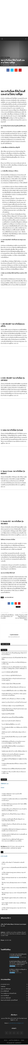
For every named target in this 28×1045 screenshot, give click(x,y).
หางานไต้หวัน (12, 972)
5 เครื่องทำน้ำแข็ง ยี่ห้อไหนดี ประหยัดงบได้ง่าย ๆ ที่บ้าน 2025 (7, 616)
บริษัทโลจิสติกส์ (12, 966)
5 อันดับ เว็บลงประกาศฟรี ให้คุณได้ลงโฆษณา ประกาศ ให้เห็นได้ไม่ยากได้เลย (21, 617)
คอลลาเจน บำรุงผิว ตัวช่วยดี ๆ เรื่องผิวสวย (11, 720)
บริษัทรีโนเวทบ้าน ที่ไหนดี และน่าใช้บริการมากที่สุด (13, 698)
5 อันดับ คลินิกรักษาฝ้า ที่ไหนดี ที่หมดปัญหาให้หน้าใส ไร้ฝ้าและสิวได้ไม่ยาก (14, 653)
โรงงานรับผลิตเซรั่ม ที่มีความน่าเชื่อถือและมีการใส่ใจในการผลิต (14, 728)
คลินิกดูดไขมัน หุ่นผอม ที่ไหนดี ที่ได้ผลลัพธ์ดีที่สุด (12, 717)
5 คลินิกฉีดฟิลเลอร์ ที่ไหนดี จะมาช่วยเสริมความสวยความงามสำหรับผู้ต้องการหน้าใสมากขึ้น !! (13, 742)
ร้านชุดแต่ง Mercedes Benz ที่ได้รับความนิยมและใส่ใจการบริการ (14, 764)
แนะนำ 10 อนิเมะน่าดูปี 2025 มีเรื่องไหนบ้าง (12, 675)
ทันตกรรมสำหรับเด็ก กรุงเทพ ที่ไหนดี (9, 1000)
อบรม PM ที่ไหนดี (5, 995)
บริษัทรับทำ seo (5, 783)
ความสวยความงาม (5, 984)
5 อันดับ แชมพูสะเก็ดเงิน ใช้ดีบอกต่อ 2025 (11, 683)
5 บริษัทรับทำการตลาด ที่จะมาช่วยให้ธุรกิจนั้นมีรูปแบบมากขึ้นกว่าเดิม (14, 663)
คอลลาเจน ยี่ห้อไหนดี (5, 989)
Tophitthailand (5, 64)
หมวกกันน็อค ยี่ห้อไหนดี (5, 57)
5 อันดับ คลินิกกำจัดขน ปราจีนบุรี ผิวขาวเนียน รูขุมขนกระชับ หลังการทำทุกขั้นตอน (14, 694)
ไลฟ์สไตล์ (3, 986)
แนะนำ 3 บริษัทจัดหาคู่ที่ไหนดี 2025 (10, 672)
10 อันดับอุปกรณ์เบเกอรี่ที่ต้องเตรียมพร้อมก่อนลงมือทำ (14, 768)
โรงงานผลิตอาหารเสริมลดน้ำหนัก (8, 993)
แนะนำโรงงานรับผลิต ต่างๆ (14, 1040)
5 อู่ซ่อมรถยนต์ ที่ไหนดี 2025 (8, 713)
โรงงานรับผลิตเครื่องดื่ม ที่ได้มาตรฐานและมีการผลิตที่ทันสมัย (14, 737)
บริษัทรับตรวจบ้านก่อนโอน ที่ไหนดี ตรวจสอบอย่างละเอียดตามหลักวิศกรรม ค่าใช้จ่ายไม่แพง (13, 755)
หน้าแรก (5, 1040)
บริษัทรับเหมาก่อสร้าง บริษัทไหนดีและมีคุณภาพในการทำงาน (14, 732)
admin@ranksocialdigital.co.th (16, 1023)
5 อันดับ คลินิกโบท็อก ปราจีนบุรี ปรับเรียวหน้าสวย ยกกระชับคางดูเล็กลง (14, 679)
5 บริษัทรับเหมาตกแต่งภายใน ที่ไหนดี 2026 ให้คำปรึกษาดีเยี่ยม (14, 658)
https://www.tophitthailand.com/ (14, 636)
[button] (26, 39)
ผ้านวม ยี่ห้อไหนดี (5, 991)
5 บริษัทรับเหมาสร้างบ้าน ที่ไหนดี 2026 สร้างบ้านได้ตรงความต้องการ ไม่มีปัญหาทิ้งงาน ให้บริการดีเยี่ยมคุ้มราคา (14, 667)
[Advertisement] (14, 22)
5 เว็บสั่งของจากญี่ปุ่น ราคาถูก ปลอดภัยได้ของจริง (13, 705)
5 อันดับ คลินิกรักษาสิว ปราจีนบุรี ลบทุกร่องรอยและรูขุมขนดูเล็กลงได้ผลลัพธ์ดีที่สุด (14, 709)
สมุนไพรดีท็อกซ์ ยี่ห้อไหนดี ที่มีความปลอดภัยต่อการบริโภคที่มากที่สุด (13, 746)
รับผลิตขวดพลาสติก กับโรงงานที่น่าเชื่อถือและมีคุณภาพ (14, 751)
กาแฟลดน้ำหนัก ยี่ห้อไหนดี (14, 957)
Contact (22, 1040)
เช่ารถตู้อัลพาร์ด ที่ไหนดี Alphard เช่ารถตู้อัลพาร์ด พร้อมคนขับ (14, 759)
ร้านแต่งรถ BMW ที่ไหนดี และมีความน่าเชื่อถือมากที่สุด (14, 690)
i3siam (2, 787)
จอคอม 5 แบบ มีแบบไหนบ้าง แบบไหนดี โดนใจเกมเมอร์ (14, 702)
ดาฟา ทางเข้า (4, 856)
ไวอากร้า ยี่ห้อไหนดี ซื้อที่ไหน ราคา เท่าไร (11, 724)
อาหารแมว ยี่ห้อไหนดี (6, 998)
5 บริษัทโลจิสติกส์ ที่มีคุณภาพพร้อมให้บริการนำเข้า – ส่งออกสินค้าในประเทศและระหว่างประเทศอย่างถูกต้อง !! (18, 963)
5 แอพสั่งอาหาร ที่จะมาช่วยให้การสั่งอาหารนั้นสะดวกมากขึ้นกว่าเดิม (14, 772)
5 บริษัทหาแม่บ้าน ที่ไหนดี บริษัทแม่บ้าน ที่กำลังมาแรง (14, 687)
